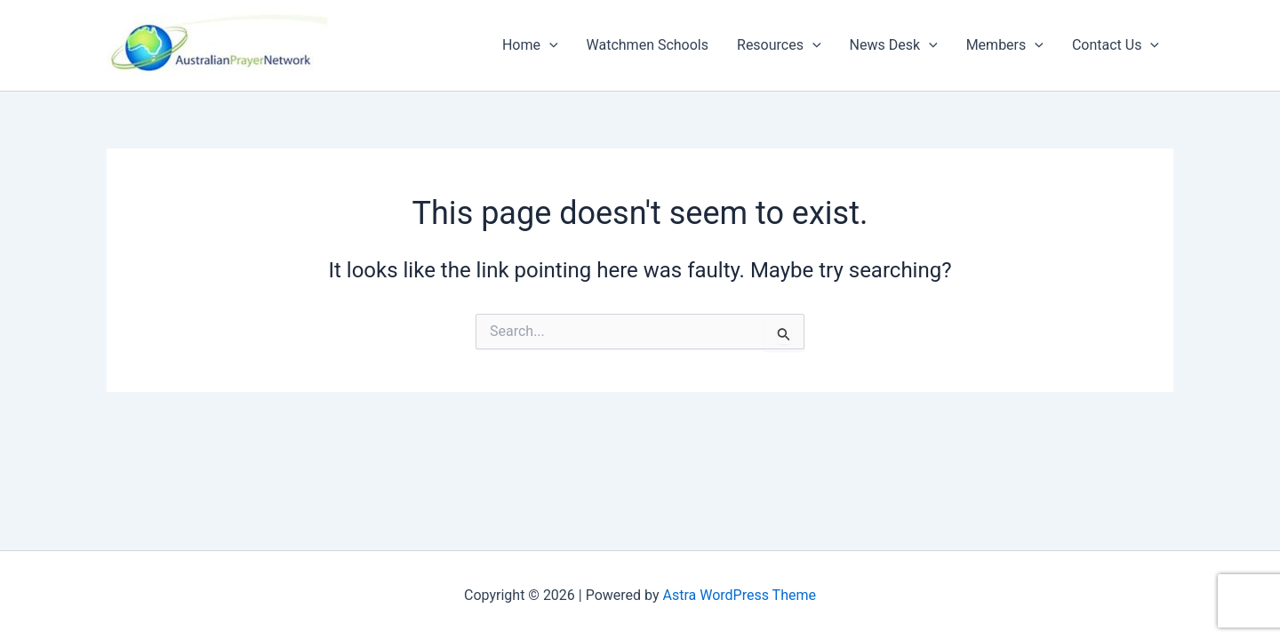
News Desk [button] (894, 45)
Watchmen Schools (647, 44)
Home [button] (530, 45)
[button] (549, 45)
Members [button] (1005, 45)
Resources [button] (779, 45)
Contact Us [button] (1115, 45)
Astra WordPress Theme (739, 595)
